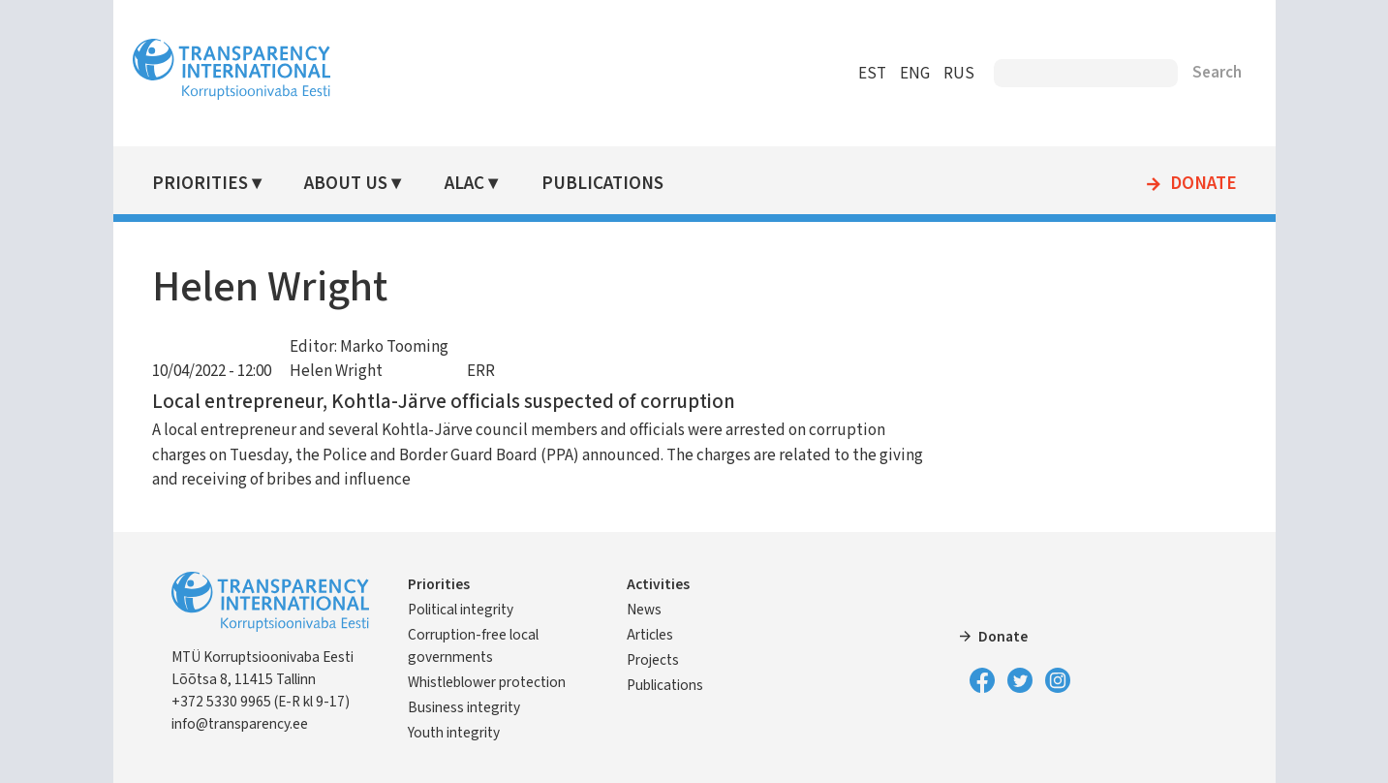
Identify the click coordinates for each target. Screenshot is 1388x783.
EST (872, 73)
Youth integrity (454, 732)
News (644, 609)
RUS (958, 73)
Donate (1203, 184)
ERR (481, 371)
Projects (653, 660)
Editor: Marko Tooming (369, 347)
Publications (602, 183)
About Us (345, 183)
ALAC (464, 183)
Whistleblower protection (487, 682)
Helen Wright (336, 371)
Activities (658, 584)
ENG (915, 73)
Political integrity (460, 609)
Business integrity (464, 707)
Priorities (200, 183)
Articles (650, 634)
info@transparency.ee (239, 724)
